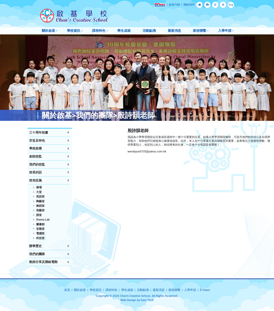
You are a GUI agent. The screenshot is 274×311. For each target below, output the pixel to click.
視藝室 (28, 210)
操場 (27, 187)
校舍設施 (23, 180)
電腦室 (28, 233)
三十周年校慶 (26, 132)
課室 (27, 215)
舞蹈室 (28, 205)
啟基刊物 (174, 4)
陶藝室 (28, 201)
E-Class (205, 290)
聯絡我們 (189, 4)
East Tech (147, 300)
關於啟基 (48, 31)
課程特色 (98, 31)
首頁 (67, 290)
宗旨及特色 (25, 140)
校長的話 (23, 172)
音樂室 (28, 228)
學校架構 (23, 148)
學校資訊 (73, 31)
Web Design (128, 300)
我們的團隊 (25, 254)
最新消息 (174, 31)
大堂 (27, 192)
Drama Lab (31, 219)
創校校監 (23, 156)
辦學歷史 (23, 246)
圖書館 (28, 224)
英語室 (28, 196)
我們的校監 (25, 164)
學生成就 (124, 31)
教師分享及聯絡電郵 (31, 262)
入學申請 (224, 31)
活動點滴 (149, 31)
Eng (231, 4)
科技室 (28, 238)
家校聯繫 (199, 31)
